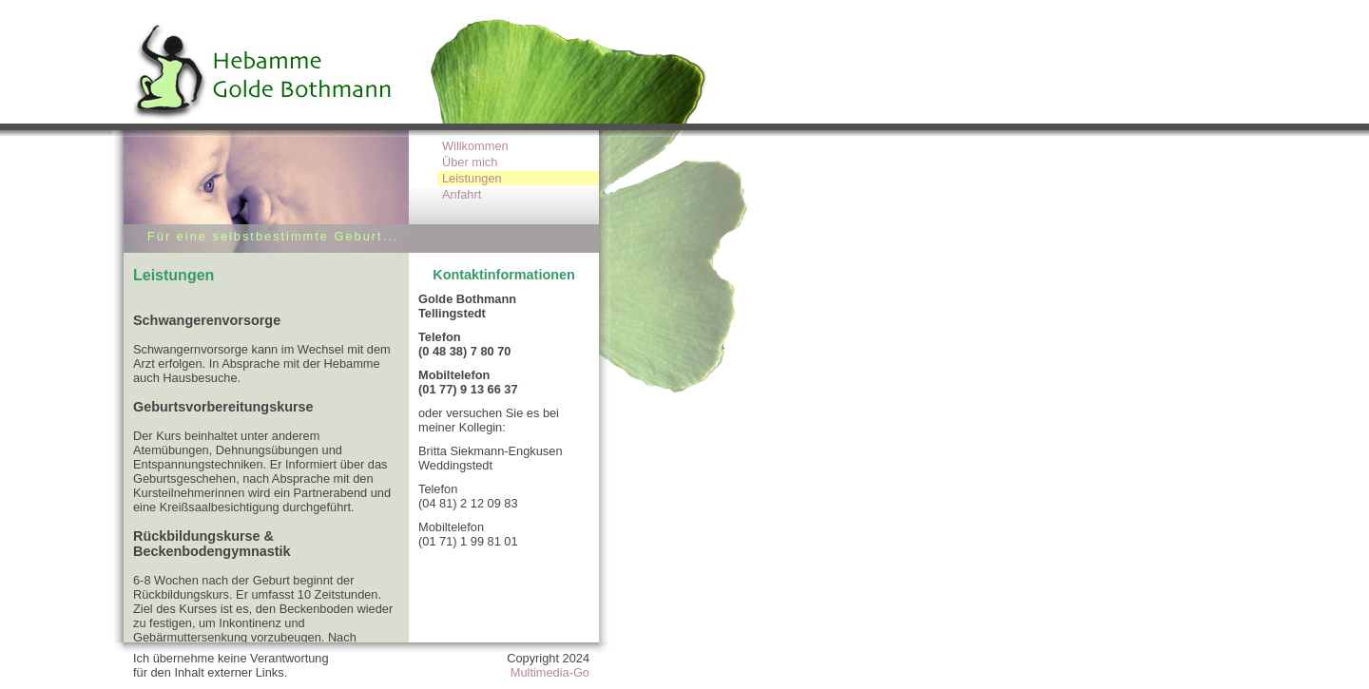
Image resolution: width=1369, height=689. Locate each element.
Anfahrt (461, 194)
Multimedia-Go (550, 672)
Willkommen (475, 146)
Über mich (469, 162)
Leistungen (472, 178)
